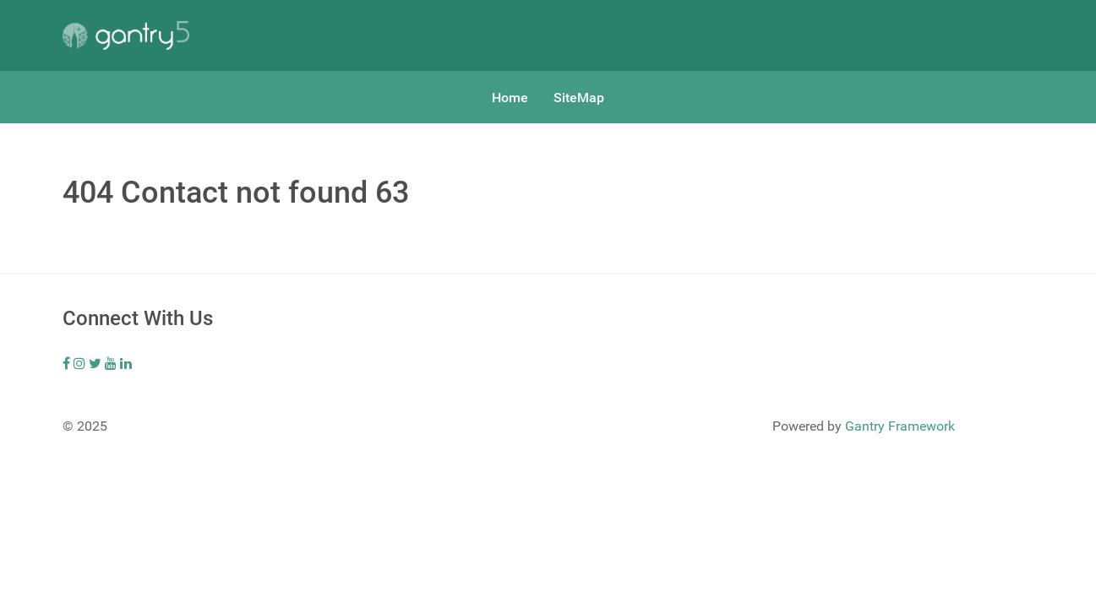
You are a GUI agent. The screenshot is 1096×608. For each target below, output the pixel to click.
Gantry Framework (900, 426)
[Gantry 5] (126, 35)
